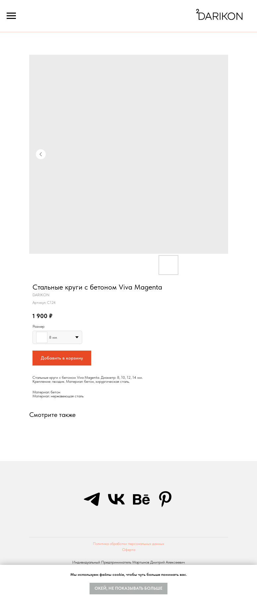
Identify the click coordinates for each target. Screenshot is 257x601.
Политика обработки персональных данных (128, 543)
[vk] (116, 499)
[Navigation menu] (11, 16)
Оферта (128, 549)
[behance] (141, 499)
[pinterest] (165, 499)
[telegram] (92, 499)
